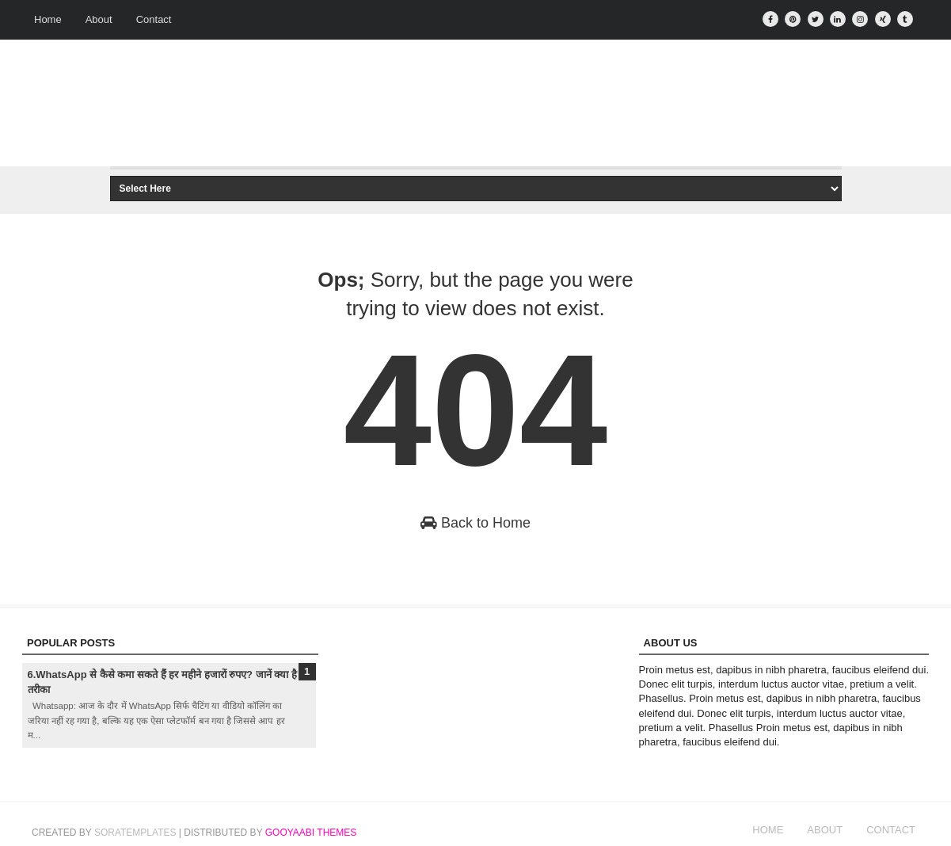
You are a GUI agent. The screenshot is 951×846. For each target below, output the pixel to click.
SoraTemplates (135, 832)
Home (48, 19)
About (99, 19)
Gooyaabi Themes (311, 832)
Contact (154, 19)
